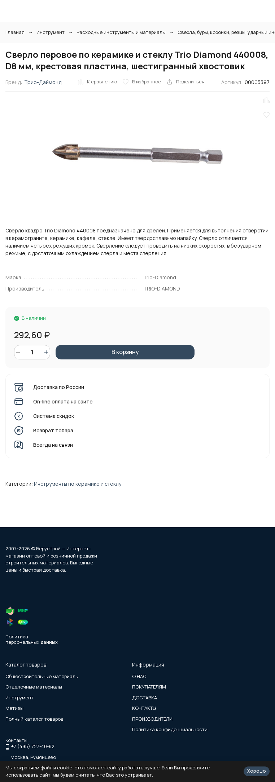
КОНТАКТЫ (144, 708)
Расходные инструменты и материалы (121, 32)
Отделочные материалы (33, 686)
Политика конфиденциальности (170, 729)
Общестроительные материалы (42, 676)
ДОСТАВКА (144, 697)
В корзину (125, 352)
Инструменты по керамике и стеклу (77, 483)
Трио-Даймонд (42, 82)
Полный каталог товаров (34, 719)
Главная (15, 32)
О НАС (139, 676)
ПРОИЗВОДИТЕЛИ (152, 719)
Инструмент (50, 32)
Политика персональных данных (31, 639)
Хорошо (256, 771)
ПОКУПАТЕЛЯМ (149, 686)
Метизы (14, 708)
